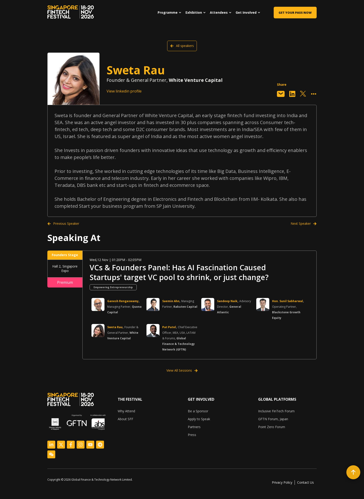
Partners (194, 427)
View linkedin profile (124, 91)
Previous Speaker (63, 223)
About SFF (125, 419)
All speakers (182, 45)
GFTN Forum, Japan (273, 419)
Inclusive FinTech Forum (276, 411)
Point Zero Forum (271, 427)
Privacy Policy (282, 482)
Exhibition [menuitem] (193, 12)
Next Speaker (304, 223)
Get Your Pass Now (295, 12)
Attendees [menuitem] (219, 12)
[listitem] (91, 480)
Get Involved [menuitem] (246, 12)
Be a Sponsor (198, 411)
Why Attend (126, 411)
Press (192, 435)
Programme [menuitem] (168, 12)
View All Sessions (182, 370)
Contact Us (305, 482)
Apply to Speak (199, 419)
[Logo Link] (51, 445)
